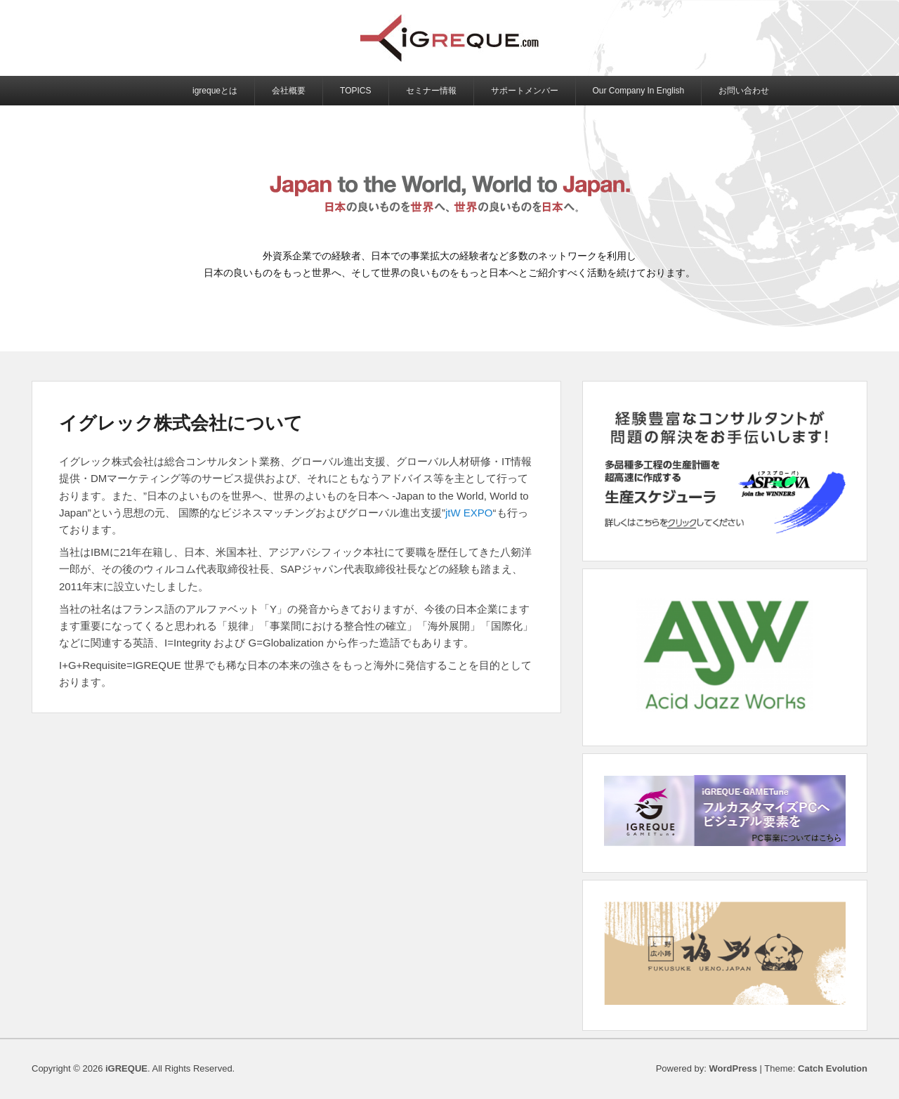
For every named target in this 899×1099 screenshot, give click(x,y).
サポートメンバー (524, 91)
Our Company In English (639, 91)
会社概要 (289, 91)
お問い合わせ (743, 91)
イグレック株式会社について (181, 423)
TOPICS (355, 91)
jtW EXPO (469, 513)
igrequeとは (214, 91)
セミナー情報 (431, 91)
